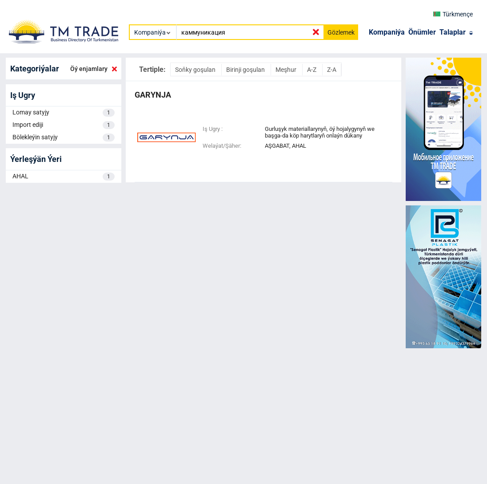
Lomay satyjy (63, 113)
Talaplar (452, 32)
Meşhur (286, 69)
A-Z (312, 69)
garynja (153, 94)
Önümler (422, 32)
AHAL (63, 177)
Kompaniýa (387, 32)
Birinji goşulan (246, 69)
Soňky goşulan (196, 69)
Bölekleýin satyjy (63, 138)
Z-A (331, 69)
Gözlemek (341, 32)
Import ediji (63, 125)
